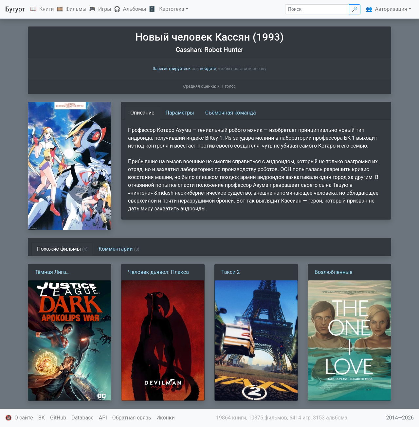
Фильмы (75, 9)
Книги (46, 9)
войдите (208, 68)
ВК (41, 418)
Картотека (171, 9)
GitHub (58, 418)
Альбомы (134, 9)
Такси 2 (230, 272)
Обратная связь (131, 418)
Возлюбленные (333, 272)
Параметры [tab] (180, 113)
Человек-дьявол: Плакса (158, 272)
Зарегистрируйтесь (172, 68)
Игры (104, 9)
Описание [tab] (142, 113)
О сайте (23, 418)
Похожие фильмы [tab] (62, 249)
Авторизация (391, 9)
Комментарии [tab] (119, 249)
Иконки (165, 418)
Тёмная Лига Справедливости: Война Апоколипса (64, 272)
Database (82, 418)
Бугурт (15, 9)
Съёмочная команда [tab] (230, 113)
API (103, 418)
